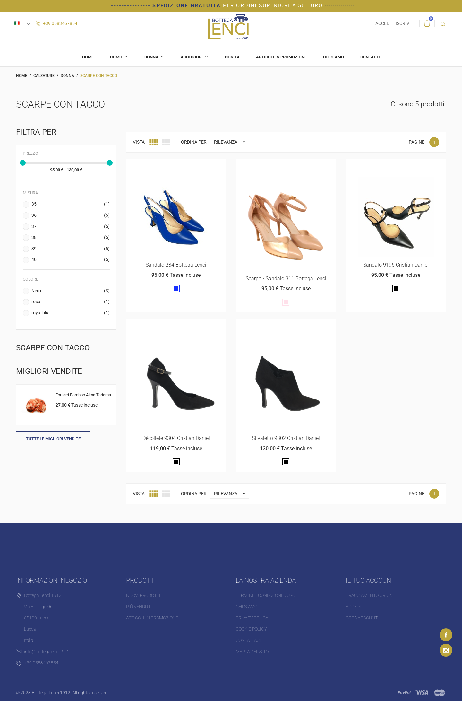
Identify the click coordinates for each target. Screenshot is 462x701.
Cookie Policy (251, 629)
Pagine (416, 142)
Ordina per (194, 142)
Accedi (353, 606)
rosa (70, 302)
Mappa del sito (252, 651)
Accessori (192, 57)
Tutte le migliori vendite (53, 438)
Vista (139, 142)
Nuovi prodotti (143, 595)
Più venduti (139, 606)
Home (88, 57)
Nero (70, 291)
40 (70, 260)
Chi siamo (333, 57)
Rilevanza (231, 142)
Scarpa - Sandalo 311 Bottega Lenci (286, 279)
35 (70, 204)
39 (70, 249)
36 (70, 215)
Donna (151, 57)
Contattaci (248, 640)
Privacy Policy (252, 617)
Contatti (370, 57)
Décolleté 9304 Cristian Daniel (176, 438)
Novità (232, 57)
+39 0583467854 (56, 23)
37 (70, 226)
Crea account (362, 617)
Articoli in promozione (281, 57)
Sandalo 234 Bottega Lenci (176, 265)
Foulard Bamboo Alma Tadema (83, 394)
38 (70, 237)
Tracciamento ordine (370, 595)
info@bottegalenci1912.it (48, 651)
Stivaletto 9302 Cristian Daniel (286, 438)
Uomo (116, 57)
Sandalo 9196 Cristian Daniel (396, 265)
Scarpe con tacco (53, 347)
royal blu (70, 313)
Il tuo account (370, 580)
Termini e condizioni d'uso (265, 595)
